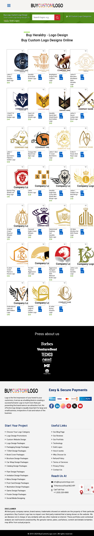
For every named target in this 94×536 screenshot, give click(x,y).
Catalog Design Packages (17, 466)
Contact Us (57, 470)
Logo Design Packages (16, 443)
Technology (57, 443)
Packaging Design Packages (18, 447)
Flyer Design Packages (16, 472)
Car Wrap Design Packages (17, 462)
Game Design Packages (16, 491)
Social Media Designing (16, 498)
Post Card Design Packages (18, 483)
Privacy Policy (58, 466)
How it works (58, 451)
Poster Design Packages (16, 494)
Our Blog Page (59, 432)
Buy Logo (18, 77)
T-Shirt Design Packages (16, 451)
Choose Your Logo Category (18, 432)
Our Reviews (58, 436)
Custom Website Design (16, 439)
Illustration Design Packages (18, 487)
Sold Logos (57, 447)
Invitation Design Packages (17, 475)
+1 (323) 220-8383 (61, 492)
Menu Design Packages (16, 479)
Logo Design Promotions (17, 436)
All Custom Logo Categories (78, 16)
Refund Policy (58, 458)
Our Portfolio (58, 439)
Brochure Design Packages (17, 458)
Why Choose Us (59, 455)
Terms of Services (60, 462)
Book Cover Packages (15, 455)
